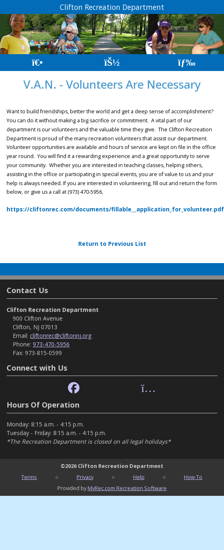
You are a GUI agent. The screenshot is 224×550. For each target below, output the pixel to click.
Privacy (85, 477)
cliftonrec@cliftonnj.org (60, 335)
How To (193, 477)
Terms (29, 477)
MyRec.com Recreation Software (127, 488)
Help (139, 477)
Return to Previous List (112, 244)
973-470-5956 (51, 344)
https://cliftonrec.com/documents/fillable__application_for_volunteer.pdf (115, 209)
